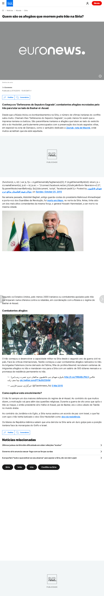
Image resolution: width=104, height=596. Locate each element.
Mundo (18, 10)
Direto (97, 3)
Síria (26, 10)
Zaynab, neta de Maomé (78, 127)
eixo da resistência (70, 416)
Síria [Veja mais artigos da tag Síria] (8, 467)
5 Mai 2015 (57, 385)
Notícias (10, 10)
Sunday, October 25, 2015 (49, 191)
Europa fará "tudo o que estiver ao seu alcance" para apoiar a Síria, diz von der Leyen (39, 458)
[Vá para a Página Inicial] (9, 3)
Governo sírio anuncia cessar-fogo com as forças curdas (27, 451)
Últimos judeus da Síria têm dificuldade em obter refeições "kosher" (32, 445)
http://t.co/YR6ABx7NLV (76, 377)
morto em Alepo (55, 200)
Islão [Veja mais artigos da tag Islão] (20, 467)
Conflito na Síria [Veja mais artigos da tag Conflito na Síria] (48, 467)
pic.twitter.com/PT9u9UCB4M (35, 380)
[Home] (3, 10)
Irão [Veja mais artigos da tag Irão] (32, 467)
